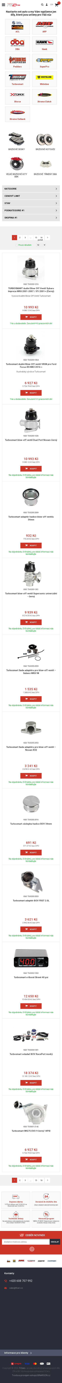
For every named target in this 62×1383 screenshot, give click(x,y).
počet (40, 240)
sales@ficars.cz (16, 1288)
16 (41, 1180)
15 (36, 1180)
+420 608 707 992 (20, 1281)
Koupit (33, 317)
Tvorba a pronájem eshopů (24, 1375)
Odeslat (55, 1242)
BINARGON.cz (43, 1375)
